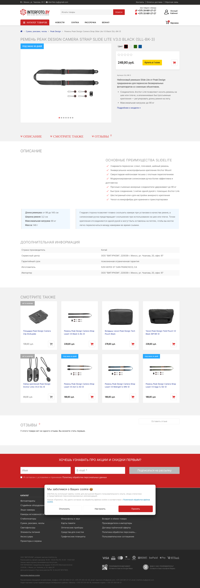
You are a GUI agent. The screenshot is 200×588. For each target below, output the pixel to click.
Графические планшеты (73, 536)
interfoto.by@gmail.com (57, 2)
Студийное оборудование (33, 505)
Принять (135, 508)
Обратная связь (171, 2)
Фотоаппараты (27, 501)
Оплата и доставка (154, 2)
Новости (59, 22)
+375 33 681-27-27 (145, 13)
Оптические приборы (72, 527)
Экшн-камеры (27, 509)
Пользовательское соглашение (118, 536)
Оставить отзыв (159, 421)
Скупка (75, 22)
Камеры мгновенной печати (34, 514)
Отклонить (64, 508)
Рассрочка (90, 22)
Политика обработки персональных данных (120, 532)
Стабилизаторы (28, 518)
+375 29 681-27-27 (145, 10)
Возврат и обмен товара (114, 518)
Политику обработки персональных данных (84, 477)
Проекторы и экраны (31, 541)
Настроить (100, 508)
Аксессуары (26, 536)
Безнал (105, 22)
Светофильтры (27, 527)
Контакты (140, 2)
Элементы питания (30, 532)
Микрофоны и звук (70, 518)
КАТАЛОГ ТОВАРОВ (37, 22)
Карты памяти (68, 523)
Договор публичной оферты (116, 527)
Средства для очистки (72, 532)
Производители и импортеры (117, 523)
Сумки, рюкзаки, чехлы (32, 523)
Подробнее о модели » (129, 107)
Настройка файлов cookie (30, 575)
